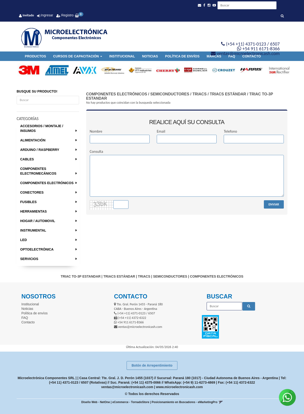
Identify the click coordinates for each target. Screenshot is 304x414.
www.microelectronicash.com (179, 387)
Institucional (122, 56)
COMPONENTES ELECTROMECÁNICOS (38, 171)
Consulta (96, 151)
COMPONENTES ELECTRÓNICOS (47, 183)
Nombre (96, 131)
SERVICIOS (29, 259)
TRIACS (199, 94)
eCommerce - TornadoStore (130, 402)
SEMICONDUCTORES (169, 94)
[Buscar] (282, 16)
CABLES (27, 159)
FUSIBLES (28, 202)
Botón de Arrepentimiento (152, 365)
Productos (35, 56)
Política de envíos (182, 56)
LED (23, 240)
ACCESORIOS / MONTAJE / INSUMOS (41, 128)
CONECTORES (32, 192)
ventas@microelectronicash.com (127, 387)
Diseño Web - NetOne (95, 402)
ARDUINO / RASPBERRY (39, 150)
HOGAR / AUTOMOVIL (37, 221)
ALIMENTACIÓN (32, 140)
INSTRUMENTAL (33, 230)
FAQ (231, 56)
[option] (27, 70)
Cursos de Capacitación (77, 56)
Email (161, 131)
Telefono (230, 131)
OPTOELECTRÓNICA (37, 249)
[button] (199, 5)
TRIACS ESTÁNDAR (228, 94)
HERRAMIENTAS (33, 211)
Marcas (214, 56)
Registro (67, 15)
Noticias (150, 56)
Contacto (251, 56)
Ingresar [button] (47, 15)
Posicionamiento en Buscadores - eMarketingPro (185, 402)
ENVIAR (274, 204)
